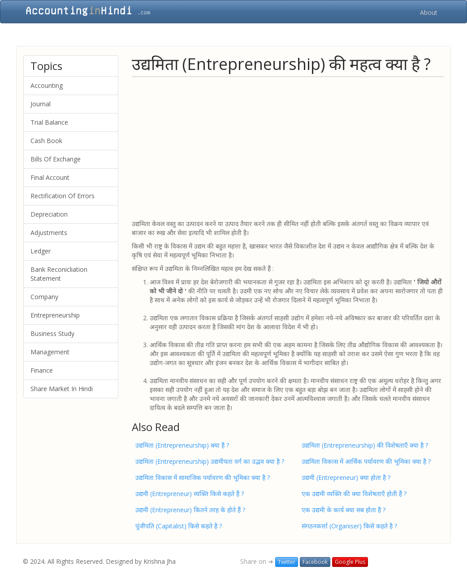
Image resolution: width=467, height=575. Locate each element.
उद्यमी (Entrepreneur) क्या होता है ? (346, 477)
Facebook (315, 562)
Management (49, 352)
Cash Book (46, 140)
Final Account (49, 177)
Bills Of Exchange (55, 159)
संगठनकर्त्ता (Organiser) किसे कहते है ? (349, 526)
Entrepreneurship (55, 315)
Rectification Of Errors (62, 196)
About (428, 12)
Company (44, 296)
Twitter (286, 562)
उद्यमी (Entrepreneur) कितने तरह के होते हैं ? (190, 509)
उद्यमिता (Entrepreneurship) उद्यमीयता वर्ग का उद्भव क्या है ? (209, 461)
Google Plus (350, 562)
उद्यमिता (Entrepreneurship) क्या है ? (182, 445)
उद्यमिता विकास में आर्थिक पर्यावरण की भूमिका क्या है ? (366, 461)
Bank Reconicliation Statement (58, 274)
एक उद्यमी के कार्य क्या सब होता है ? (343, 509)
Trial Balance (49, 122)
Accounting (46, 85)
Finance (41, 370)
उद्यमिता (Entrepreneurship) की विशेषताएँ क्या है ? (365, 445)
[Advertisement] (288, 147)
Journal (40, 104)
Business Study (52, 333)
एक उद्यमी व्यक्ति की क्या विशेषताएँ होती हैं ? (354, 493)
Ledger (40, 251)
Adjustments (48, 232)
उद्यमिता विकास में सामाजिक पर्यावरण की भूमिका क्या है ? (202, 477)
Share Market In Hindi (61, 388)
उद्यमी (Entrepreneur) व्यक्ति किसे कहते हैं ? (189, 493)
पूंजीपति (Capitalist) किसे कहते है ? (178, 526)
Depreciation (49, 214)
